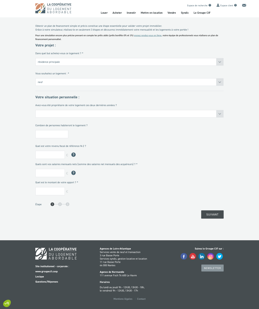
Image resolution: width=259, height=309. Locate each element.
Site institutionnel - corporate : (52, 266)
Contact (141, 299)
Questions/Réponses (46, 281)
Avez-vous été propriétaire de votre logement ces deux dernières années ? (76, 105)
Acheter (117, 13)
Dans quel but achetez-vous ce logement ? (58, 53)
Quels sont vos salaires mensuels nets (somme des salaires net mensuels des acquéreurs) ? (85, 164)
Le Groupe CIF (202, 13)
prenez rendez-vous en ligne (148, 35)
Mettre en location (152, 13)
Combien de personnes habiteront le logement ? (61, 125)
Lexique (39, 276)
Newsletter (212, 268)
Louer (104, 13)
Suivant (212, 214)
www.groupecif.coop (46, 271)
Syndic (185, 13)
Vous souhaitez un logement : (51, 73)
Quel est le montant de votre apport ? (55, 182)
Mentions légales (122, 299)
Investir (131, 13)
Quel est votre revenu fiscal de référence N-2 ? (60, 146)
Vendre (171, 13)
